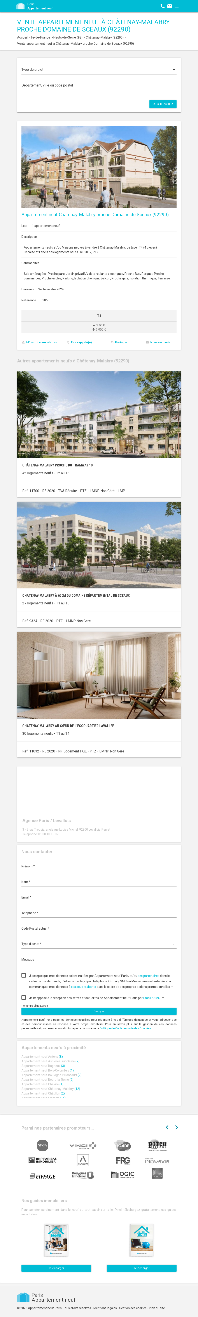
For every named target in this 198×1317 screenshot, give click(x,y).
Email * (26, 897)
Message (27, 959)
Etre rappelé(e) (81, 342)
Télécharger (56, 1268)
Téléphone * (29, 913)
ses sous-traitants (83, 987)
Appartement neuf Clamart (43, 1098)
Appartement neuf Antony (42, 1056)
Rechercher (163, 104)
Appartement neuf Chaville (42, 1084)
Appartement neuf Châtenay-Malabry (50, 1089)
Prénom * (28, 866)
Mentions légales (105, 1308)
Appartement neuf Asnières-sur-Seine (50, 1061)
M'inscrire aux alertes (41, 342)
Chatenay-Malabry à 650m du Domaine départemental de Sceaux (76, 595)
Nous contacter (161, 342)
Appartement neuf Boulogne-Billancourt (51, 1075)
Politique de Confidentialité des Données (125, 1028)
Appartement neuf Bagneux (43, 1066)
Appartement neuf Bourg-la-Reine (47, 1079)
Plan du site (157, 1308)
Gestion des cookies (133, 1308)
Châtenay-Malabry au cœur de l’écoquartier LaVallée (68, 726)
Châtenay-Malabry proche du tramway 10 (57, 465)
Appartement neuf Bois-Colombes (47, 1070)
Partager (121, 342)
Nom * (25, 882)
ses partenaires (148, 976)
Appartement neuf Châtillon (43, 1093)
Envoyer (99, 1011)
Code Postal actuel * (35, 928)
